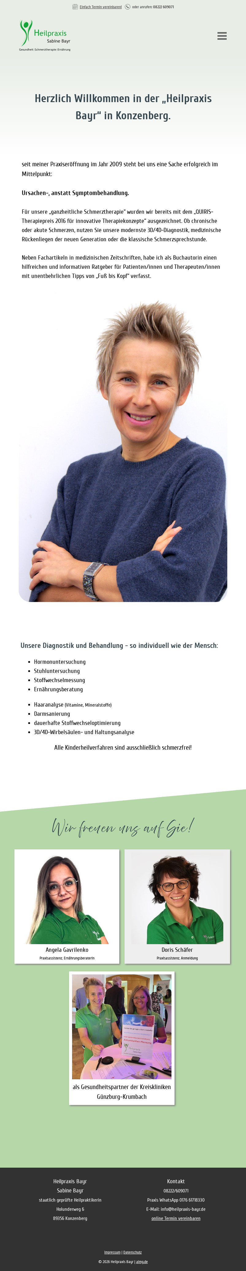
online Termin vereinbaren (176, 1218)
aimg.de (142, 1261)
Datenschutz (132, 1252)
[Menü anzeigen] (222, 36)
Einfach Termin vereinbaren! (101, 7)
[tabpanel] (123, 6)
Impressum (112, 1252)
